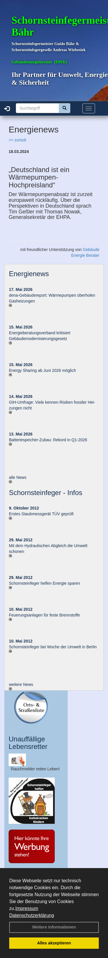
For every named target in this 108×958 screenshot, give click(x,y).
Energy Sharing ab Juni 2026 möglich (42, 370)
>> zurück (17, 140)
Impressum (26, 908)
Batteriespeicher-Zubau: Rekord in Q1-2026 (48, 440)
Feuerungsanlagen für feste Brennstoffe (44, 615)
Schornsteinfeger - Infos (45, 492)
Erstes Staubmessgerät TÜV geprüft (41, 514)
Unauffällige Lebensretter (28, 742)
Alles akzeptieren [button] (54, 943)
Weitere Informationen (54, 927)
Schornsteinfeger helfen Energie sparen (44, 583)
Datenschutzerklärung (31, 915)
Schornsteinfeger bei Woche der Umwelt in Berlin (53, 647)
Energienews (29, 274)
